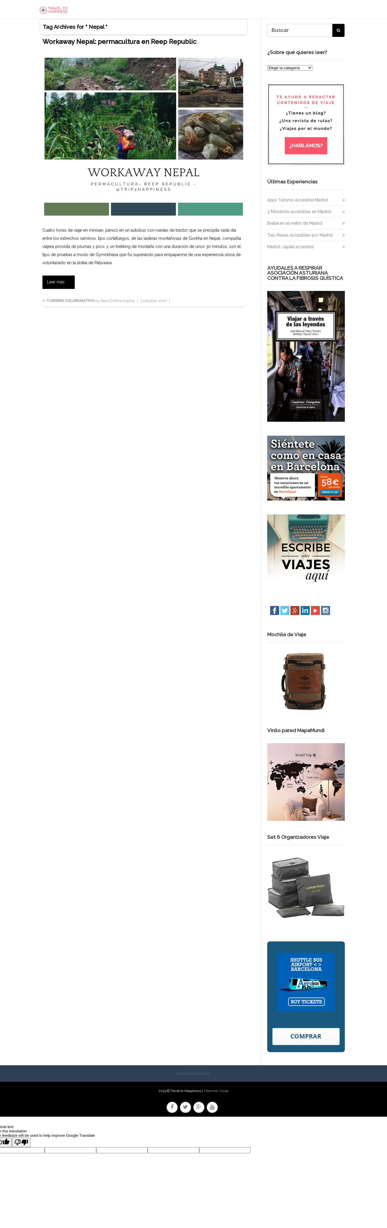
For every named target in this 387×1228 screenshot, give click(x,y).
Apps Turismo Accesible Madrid (297, 201)
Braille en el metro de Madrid (294, 224)
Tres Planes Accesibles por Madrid (300, 236)
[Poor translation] (21, 1143)
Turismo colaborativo (71, 302)
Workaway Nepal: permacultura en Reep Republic (119, 43)
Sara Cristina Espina (118, 302)
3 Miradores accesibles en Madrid (299, 213)
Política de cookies (192, 1075)
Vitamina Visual (216, 1092)
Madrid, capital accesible (290, 248)
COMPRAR (305, 1037)
